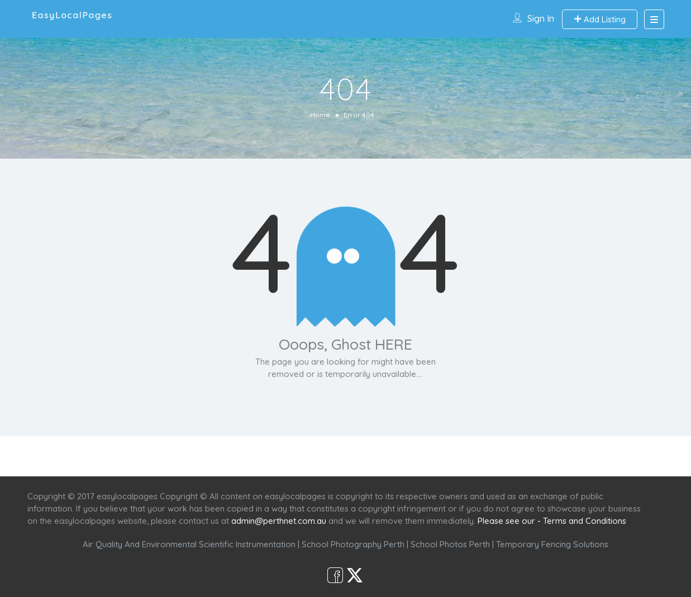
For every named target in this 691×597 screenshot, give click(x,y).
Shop (438, 456)
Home (320, 115)
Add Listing (600, 19)
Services (286, 456)
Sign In (540, 18)
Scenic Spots (347, 456)
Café (400, 456)
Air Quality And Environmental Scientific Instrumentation (189, 544)
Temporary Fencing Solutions (552, 544)
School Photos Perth (450, 544)
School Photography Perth (353, 544)
